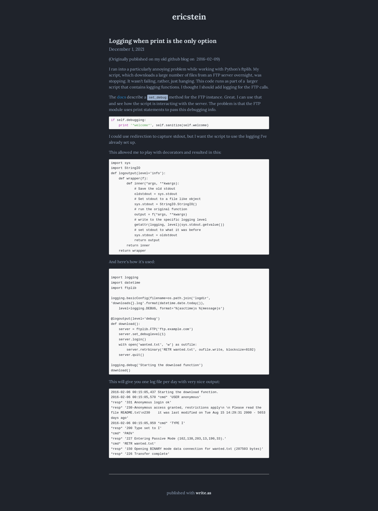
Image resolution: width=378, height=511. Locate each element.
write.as (203, 492)
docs (121, 96)
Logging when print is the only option (163, 41)
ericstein (189, 16)
